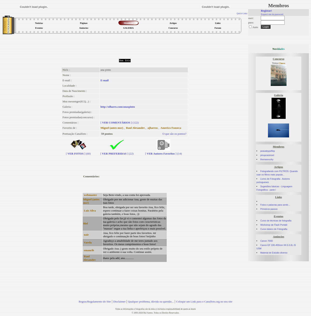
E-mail (104, 80)
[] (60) (78, 152)
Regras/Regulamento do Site (95, 301)
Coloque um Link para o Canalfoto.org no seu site (204, 301)
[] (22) (117, 152)
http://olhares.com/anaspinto (117, 106)
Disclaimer (119, 301)
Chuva (282, 63)
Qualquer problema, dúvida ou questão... (151, 301)
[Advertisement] (124, 45)
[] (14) (163, 152)
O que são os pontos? (174, 133)
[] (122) (119, 122)
